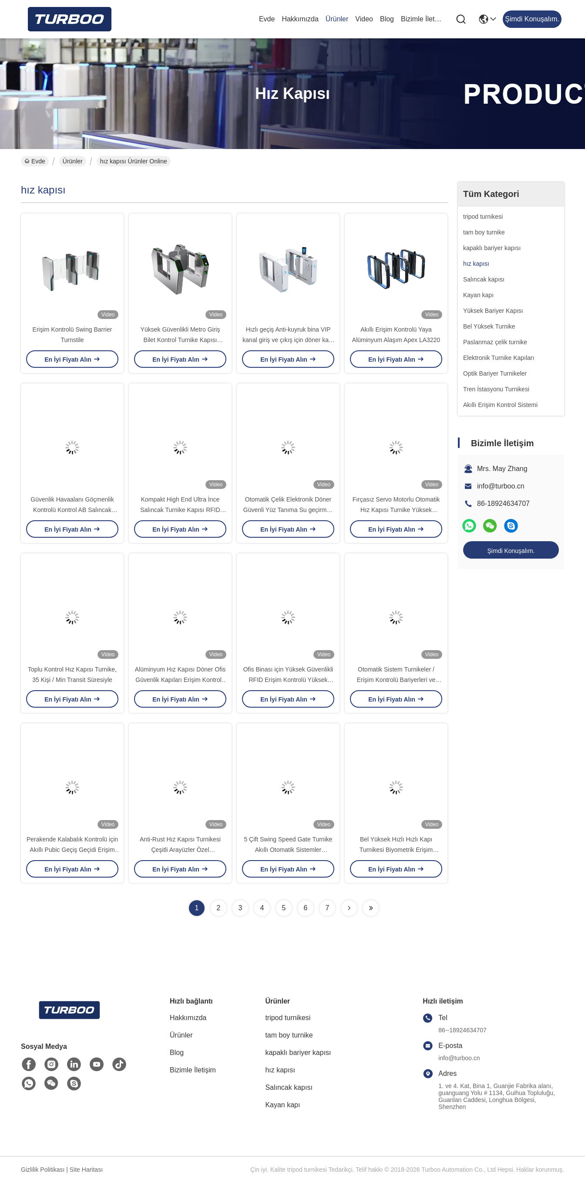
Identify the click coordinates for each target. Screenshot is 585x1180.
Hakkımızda (300, 19)
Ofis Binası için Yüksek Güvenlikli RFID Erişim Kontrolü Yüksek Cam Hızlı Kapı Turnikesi (288, 680)
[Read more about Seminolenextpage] (349, 908)
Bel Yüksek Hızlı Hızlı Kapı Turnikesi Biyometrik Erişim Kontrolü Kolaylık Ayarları (396, 850)
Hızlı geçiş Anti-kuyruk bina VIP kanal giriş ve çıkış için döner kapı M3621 (287, 340)
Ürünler (337, 19)
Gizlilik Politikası (42, 1169)
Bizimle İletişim (422, 19)
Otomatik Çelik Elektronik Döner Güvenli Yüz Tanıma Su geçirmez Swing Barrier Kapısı (288, 510)
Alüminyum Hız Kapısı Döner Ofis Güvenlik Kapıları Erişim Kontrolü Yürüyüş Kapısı (180, 680)
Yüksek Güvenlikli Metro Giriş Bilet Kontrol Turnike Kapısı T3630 (180, 340)
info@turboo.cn (500, 486)
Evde (267, 19)
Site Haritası (86, 1169)
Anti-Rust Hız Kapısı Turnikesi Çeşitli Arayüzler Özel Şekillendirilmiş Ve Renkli (180, 850)
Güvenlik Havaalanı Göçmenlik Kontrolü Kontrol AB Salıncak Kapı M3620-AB (72, 510)
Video (364, 19)
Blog (387, 19)
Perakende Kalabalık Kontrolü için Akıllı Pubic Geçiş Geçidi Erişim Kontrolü (72, 850)
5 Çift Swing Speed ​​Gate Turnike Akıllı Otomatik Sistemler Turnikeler (288, 850)
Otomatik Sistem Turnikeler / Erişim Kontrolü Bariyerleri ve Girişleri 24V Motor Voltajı (396, 680)
